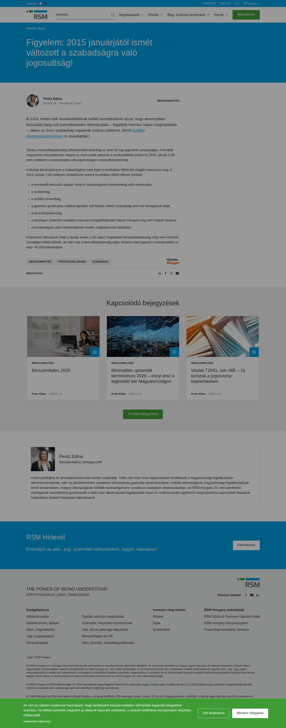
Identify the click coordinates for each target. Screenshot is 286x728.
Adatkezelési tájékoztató (37, 721)
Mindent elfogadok (250, 713)
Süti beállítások (213, 713)
